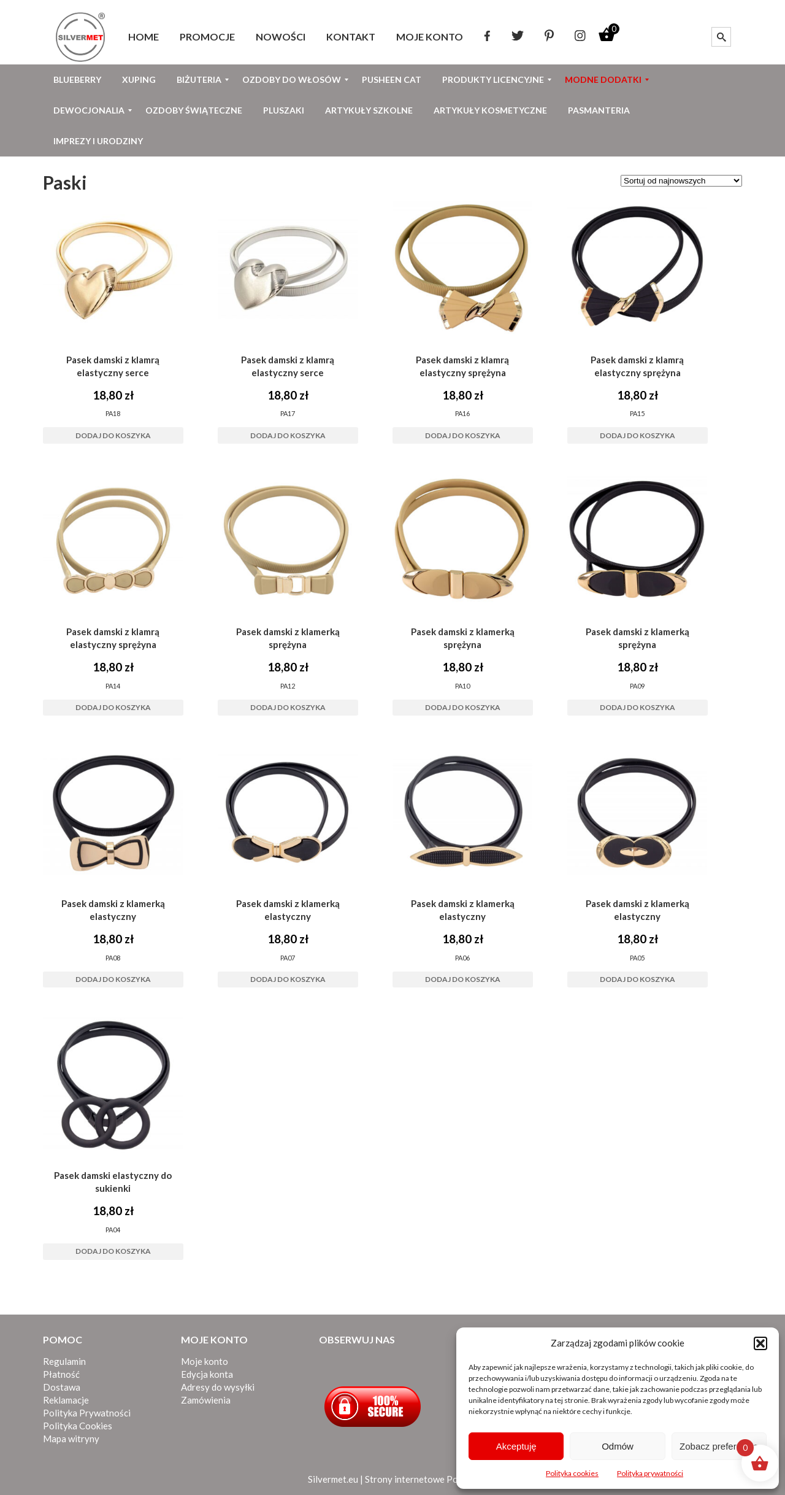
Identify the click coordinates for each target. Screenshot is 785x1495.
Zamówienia (206, 1399)
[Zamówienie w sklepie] (681, 181)
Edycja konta (207, 1374)
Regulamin (64, 1361)
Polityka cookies (572, 1473)
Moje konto (204, 1361)
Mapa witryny (71, 1438)
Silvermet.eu (333, 1479)
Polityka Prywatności (87, 1412)
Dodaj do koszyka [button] (113, 435)
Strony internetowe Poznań (421, 1479)
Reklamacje (66, 1399)
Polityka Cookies (77, 1425)
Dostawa (61, 1387)
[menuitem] (143, 36)
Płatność (61, 1374)
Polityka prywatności (650, 1473)
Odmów (618, 1446)
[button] (760, 1343)
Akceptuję (516, 1446)
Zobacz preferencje (719, 1446)
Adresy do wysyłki (218, 1387)
